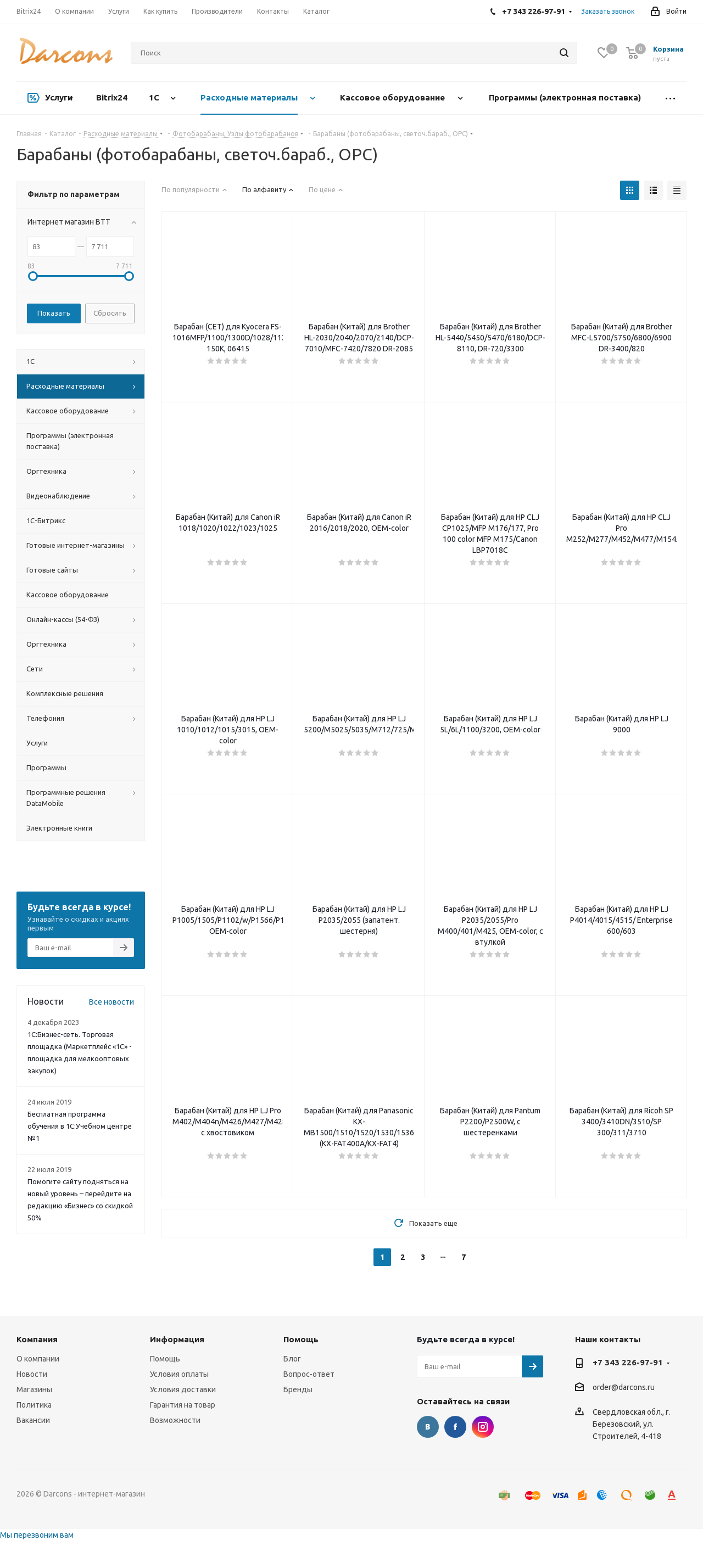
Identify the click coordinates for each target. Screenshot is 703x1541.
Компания (37, 1339)
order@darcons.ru (624, 1387)
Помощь (165, 1358)
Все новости (111, 1002)
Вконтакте (428, 1427)
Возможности (175, 1420)
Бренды (298, 1389)
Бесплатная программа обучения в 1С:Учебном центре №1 (79, 1126)
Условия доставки (183, 1389)
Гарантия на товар (182, 1404)
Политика (34, 1404)
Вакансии (33, 1420)
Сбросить (109, 313)
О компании (37, 1358)
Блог (292, 1358)
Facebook (455, 1427)
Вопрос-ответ (308, 1374)
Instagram (483, 1427)
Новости (31, 1374)
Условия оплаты (179, 1374)
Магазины (34, 1389)
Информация (177, 1339)
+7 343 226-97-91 (628, 1362)
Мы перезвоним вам (37, 1535)
